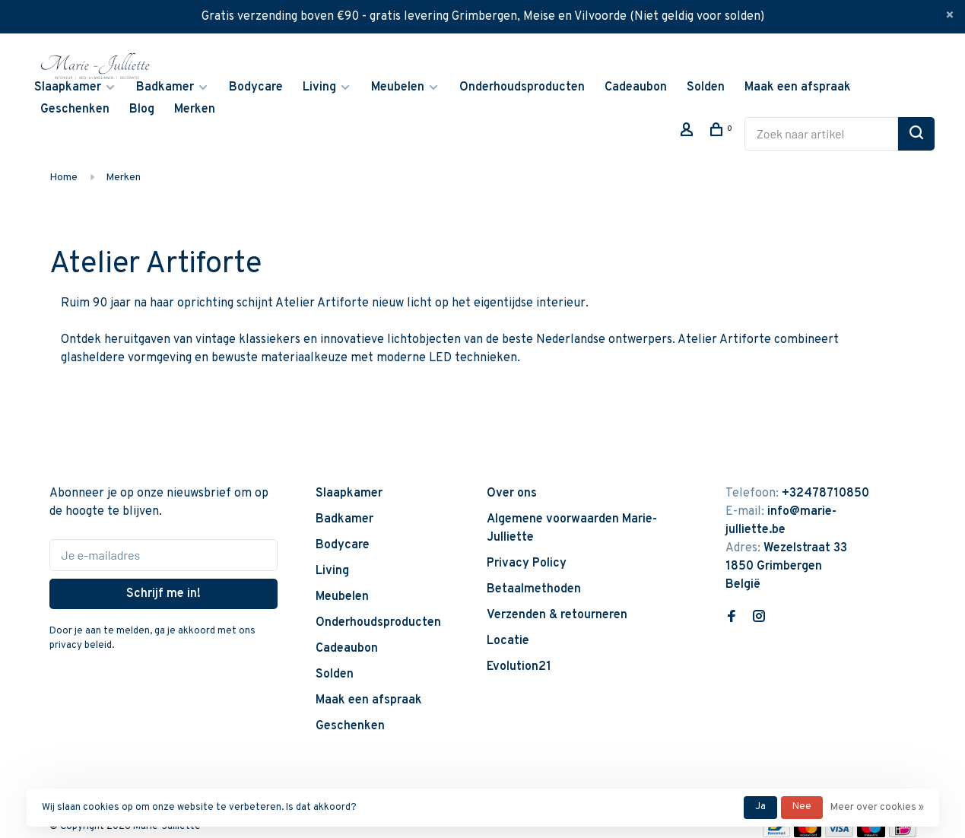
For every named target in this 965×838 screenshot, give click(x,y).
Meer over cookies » (877, 807)
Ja (760, 807)
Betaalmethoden (534, 589)
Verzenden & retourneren (557, 615)
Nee (801, 807)
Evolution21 (519, 667)
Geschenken (75, 109)
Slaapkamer (67, 87)
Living (319, 87)
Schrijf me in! (163, 594)
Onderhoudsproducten (522, 87)
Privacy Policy (527, 563)
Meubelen (397, 87)
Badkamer (165, 87)
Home (63, 177)
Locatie (508, 641)
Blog (141, 109)
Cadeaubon (636, 87)
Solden (706, 87)
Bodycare (256, 87)
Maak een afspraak (797, 87)
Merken (194, 109)
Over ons (512, 493)
